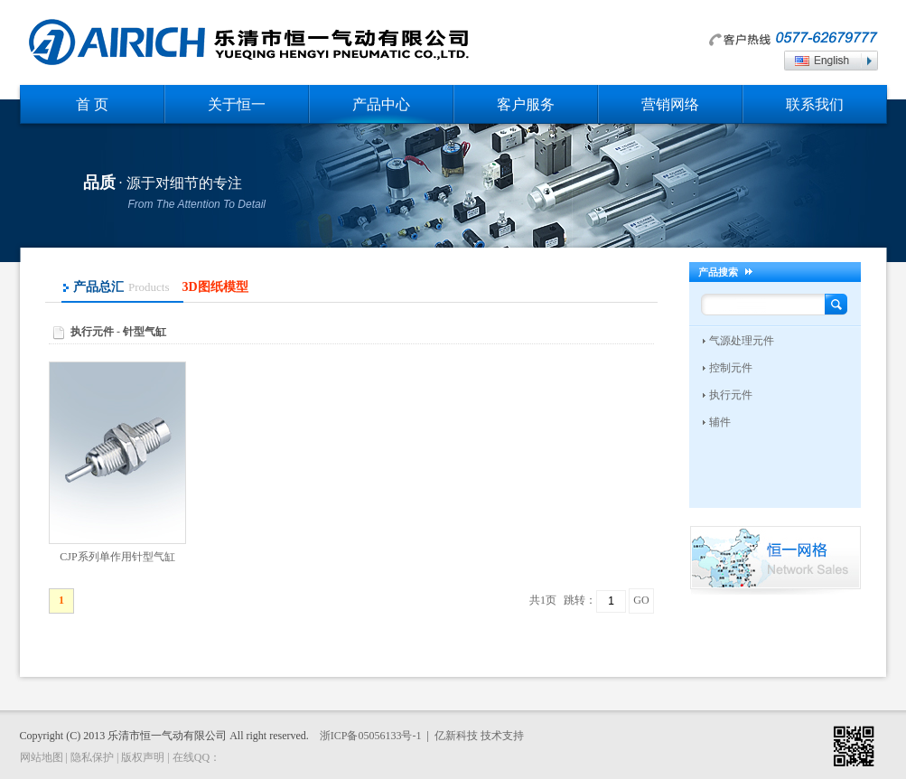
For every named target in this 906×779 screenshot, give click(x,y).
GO (641, 600)
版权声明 (142, 757)
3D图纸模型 (215, 287)
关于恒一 (237, 104)
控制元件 (730, 367)
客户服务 (526, 104)
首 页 (92, 104)
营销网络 (670, 104)
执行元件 (92, 331)
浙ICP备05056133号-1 (371, 735)
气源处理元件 (741, 340)
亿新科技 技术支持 (479, 735)
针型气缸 (144, 331)
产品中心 (381, 104)
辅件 (720, 422)
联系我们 (815, 104)
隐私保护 (92, 757)
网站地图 (41, 757)
